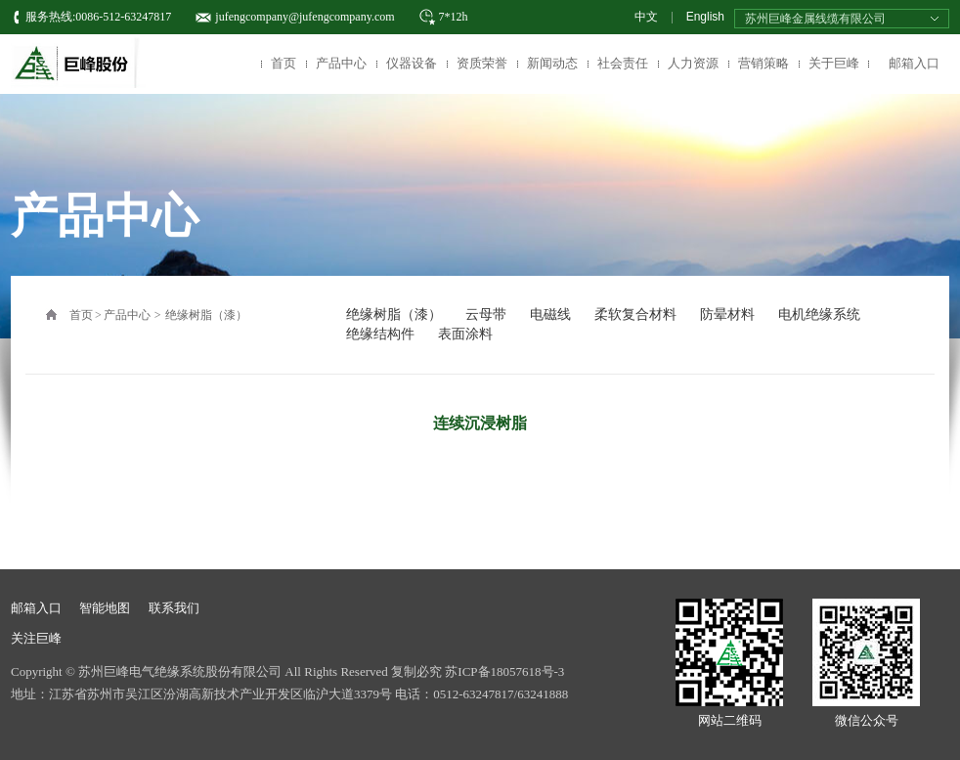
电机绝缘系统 (819, 314)
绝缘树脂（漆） (206, 315)
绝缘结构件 (380, 334)
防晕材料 (727, 314)
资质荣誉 (482, 63)
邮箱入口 (914, 63)
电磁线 (550, 314)
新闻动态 (552, 63)
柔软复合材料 (635, 314)
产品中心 (341, 63)
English (705, 16)
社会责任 (622, 63)
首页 (283, 63)
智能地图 (104, 608)
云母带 (485, 314)
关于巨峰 (833, 63)
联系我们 (174, 608)
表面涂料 (465, 334)
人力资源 (693, 63)
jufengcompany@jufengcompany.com (304, 16)
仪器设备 (411, 63)
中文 (646, 16)
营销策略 (763, 63)
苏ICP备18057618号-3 (504, 671)
